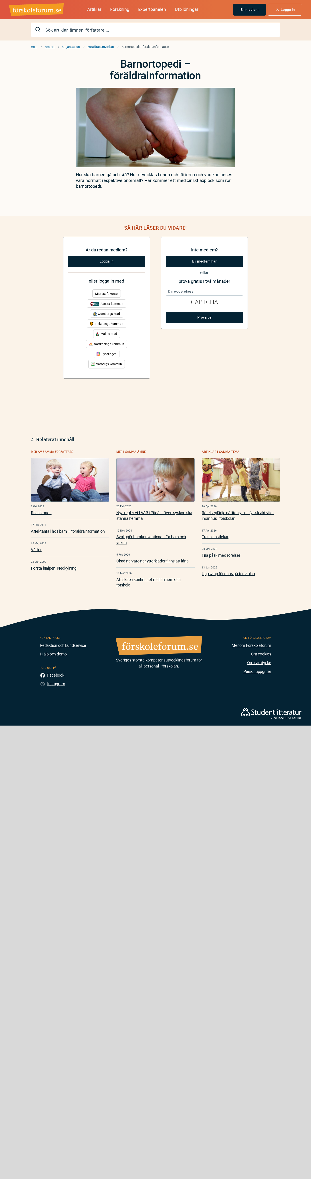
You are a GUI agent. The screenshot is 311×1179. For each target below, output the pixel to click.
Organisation (71, 46)
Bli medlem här (204, 261)
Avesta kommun (106, 303)
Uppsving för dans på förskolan (228, 573)
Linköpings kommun (106, 324)
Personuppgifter (257, 671)
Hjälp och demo (53, 654)
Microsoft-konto (106, 293)
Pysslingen (107, 354)
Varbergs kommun (106, 364)
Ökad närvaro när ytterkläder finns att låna (152, 561)
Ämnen (50, 46)
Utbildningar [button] (186, 9)
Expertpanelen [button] (152, 9)
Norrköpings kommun (106, 344)
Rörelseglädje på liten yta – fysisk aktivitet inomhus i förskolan (238, 515)
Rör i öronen (41, 512)
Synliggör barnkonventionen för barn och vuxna (151, 539)
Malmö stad (106, 334)
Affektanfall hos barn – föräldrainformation (68, 531)
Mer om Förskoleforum (251, 645)
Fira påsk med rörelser (221, 555)
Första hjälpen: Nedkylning (54, 568)
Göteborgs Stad (106, 313)
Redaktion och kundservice (63, 645)
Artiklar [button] (94, 9)
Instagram (56, 683)
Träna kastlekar (215, 536)
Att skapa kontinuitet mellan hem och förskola (148, 582)
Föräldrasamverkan (100, 46)
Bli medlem (249, 9)
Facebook (55, 675)
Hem (34, 46)
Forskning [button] (119, 9)
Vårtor (36, 549)
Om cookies (261, 654)
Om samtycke (259, 662)
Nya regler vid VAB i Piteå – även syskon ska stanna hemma (154, 515)
